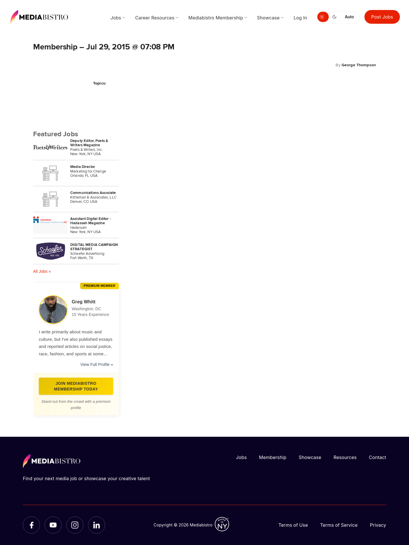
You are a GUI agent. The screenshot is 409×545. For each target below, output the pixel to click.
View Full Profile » (97, 364)
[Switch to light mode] (323, 17)
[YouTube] (53, 525)
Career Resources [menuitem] (154, 18)
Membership (272, 457)
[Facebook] (31, 525)
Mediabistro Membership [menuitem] (216, 18)
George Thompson (359, 65)
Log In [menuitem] (300, 18)
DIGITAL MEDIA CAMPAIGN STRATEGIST (94, 247)
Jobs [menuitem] (116, 18)
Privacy (378, 525)
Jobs (241, 457)
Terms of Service (339, 525)
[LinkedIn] (96, 525)
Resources (345, 457)
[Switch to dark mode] (335, 17)
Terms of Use (293, 525)
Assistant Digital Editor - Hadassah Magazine (90, 221)
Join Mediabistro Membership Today (76, 386)
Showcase (310, 457)
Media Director (82, 167)
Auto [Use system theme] (349, 16)
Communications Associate (93, 193)
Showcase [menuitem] (268, 18)
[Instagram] (74, 525)
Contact (377, 457)
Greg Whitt (83, 301)
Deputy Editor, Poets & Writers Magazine (89, 143)
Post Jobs (382, 17)
